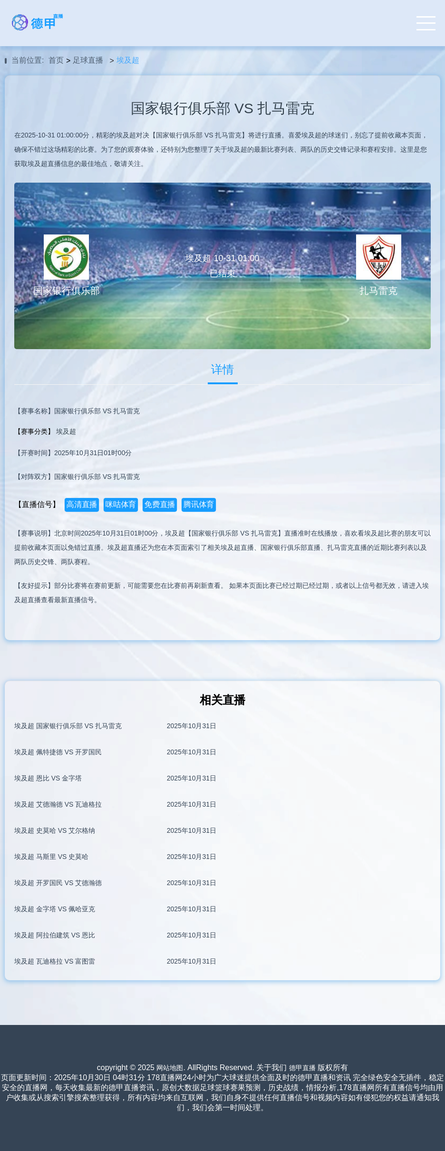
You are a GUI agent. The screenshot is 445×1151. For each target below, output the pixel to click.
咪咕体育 (120, 504)
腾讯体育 (198, 504)
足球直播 (88, 60)
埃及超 (127, 60)
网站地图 (169, 1068)
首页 (56, 60)
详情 (222, 369)
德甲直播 (302, 1068)
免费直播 (159, 504)
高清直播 (81, 504)
